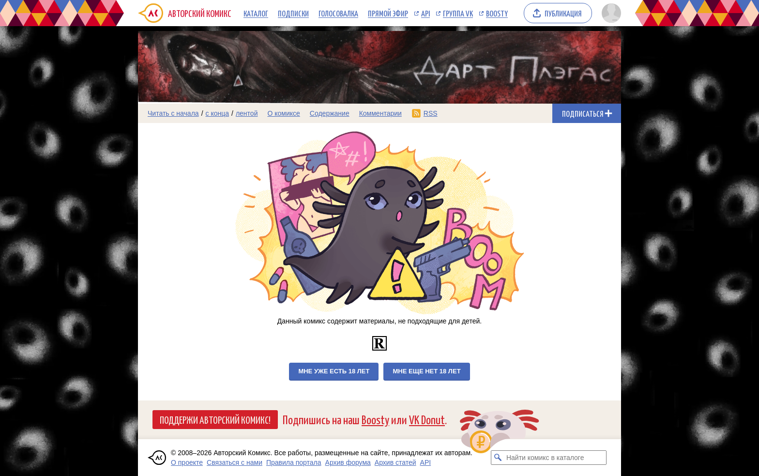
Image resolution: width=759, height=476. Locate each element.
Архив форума (348, 462)
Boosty (497, 13)
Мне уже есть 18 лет (333, 371)
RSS (431, 113)
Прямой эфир (388, 13)
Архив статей (395, 462)
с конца (217, 113)
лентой (247, 113)
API (425, 13)
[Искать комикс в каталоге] (498, 457)
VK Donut (427, 419)
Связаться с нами (234, 462)
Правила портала (293, 462)
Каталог (255, 13)
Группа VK (458, 13)
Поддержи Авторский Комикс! (215, 419)
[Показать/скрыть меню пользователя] (609, 13)
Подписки (293, 13)
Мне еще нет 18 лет (426, 371)
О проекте (187, 462)
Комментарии (380, 113)
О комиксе (283, 113)
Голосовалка (338, 13)
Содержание (329, 113)
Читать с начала (173, 113)
